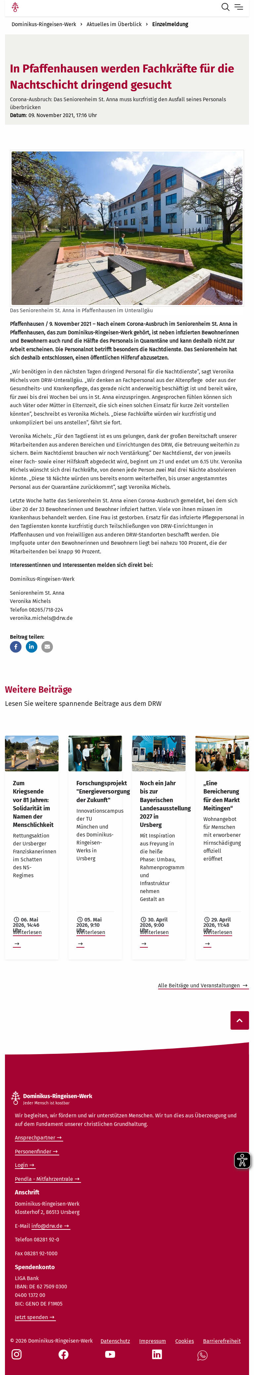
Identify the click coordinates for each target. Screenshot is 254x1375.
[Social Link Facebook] (65, 1358)
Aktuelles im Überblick (114, 24)
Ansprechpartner (35, 1138)
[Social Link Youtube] (111, 1358)
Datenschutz (115, 1341)
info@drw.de (47, 1226)
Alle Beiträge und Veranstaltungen (199, 985)
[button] (15, 647)
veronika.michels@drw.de (41, 618)
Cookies (184, 1341)
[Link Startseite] (15, 8)
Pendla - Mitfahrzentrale (44, 1179)
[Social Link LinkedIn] (158, 1358)
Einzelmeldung (170, 24)
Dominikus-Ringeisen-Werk (44, 24)
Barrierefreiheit (222, 1341)
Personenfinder (33, 1151)
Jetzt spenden (31, 1317)
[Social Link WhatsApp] (203, 1359)
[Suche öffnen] (226, 8)
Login (21, 1165)
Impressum (152, 1341)
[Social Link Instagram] (18, 1358)
